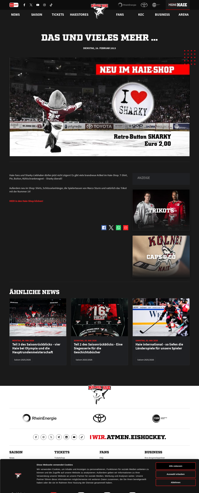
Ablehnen (175, 475)
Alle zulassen (175, 459)
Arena (184, 14)
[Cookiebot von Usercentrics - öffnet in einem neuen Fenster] (18, 487)
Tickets (58, 14)
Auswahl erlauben (176, 467)
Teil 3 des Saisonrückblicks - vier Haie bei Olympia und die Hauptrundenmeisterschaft (36, 348)
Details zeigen (149, 487)
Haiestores (79, 14)
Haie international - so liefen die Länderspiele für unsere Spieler (159, 346)
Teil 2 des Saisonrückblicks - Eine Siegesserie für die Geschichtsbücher (98, 348)
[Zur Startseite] (99, 11)
